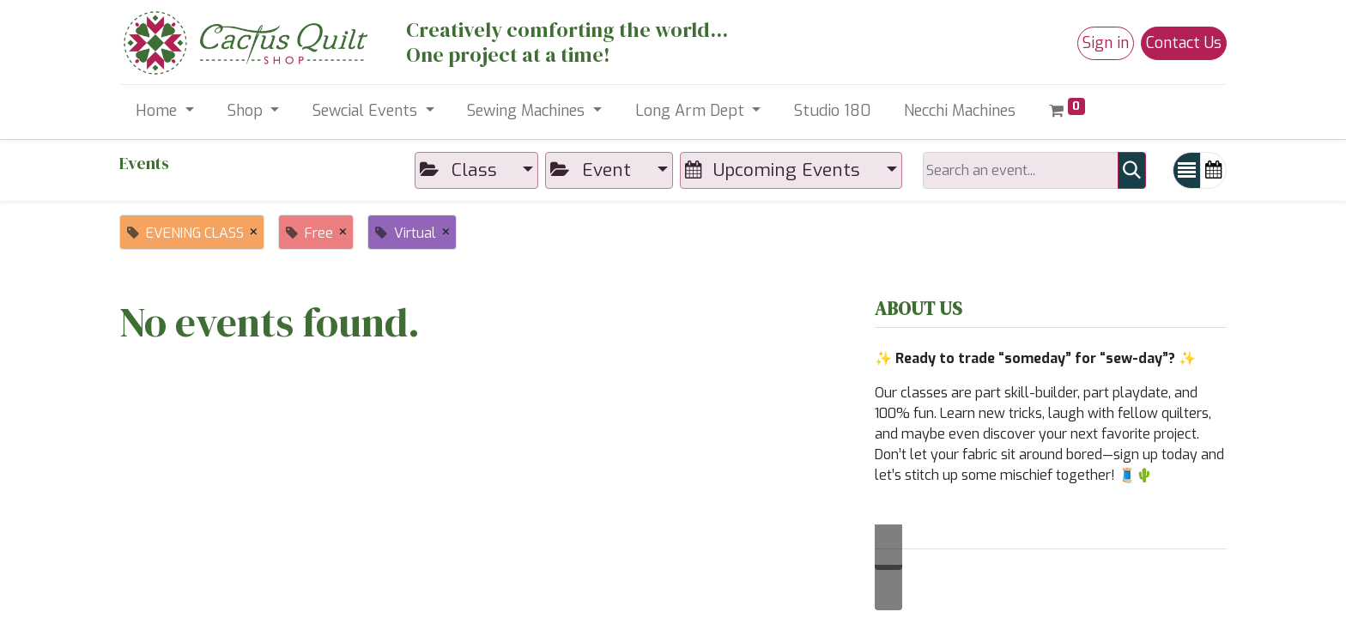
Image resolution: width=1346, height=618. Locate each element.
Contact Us (1184, 43)
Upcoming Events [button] (775, 170)
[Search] (1132, 170)
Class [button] (460, 170)
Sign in (1105, 43)
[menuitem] (833, 111)
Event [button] (592, 170)
